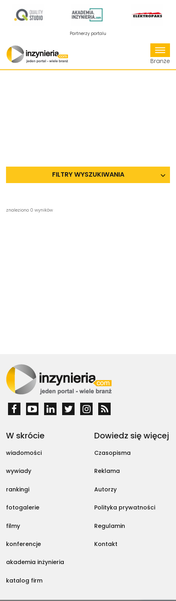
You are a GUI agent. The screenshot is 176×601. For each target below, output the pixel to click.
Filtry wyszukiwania (88, 174)
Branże (160, 54)
